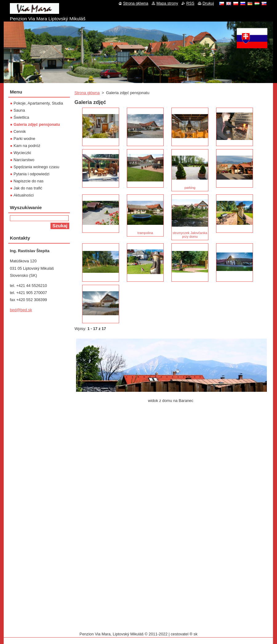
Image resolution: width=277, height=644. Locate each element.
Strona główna (87, 92)
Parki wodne (24, 138)
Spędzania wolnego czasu (36, 167)
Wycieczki (22, 152)
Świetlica (21, 117)
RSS (190, 3)
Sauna (19, 110)
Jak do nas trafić (28, 188)
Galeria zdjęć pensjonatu (37, 124)
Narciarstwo (24, 159)
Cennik (20, 131)
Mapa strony (167, 3)
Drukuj (208, 3)
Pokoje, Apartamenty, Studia (38, 103)
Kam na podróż (27, 145)
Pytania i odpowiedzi (32, 174)
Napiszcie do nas (28, 181)
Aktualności (24, 195)
